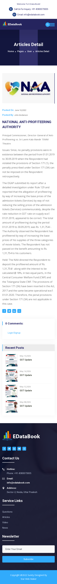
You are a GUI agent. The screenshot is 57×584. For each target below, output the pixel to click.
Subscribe (28, 559)
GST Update (26, 360)
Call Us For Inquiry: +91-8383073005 (28, 9)
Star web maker (28, 578)
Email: (28, 14)
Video (5, 522)
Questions (7, 511)
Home (11, 51)
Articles (6, 517)
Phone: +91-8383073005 (16, 471)
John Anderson (21, 115)
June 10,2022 (20, 110)
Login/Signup (14, 333)
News (5, 527)
